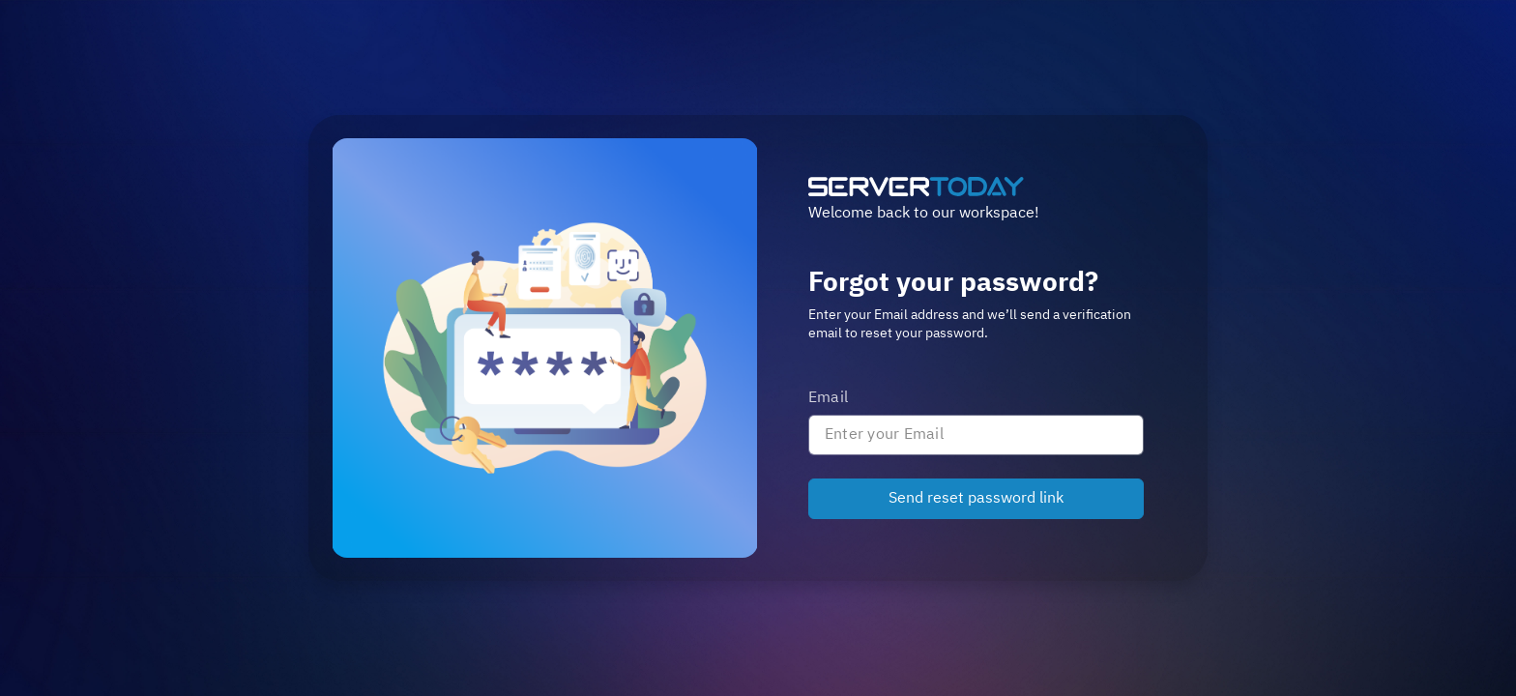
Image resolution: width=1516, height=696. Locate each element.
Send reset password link (976, 498)
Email (828, 398)
